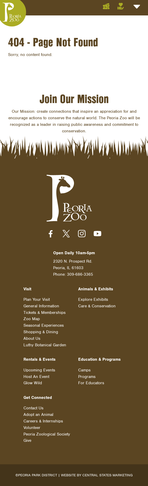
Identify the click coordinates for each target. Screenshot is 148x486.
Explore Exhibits (93, 299)
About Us (31, 338)
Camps (84, 370)
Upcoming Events (39, 370)
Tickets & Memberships (44, 312)
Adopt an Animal (38, 414)
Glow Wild (32, 383)
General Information (41, 306)
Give (27, 440)
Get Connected (37, 397)
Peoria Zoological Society (46, 434)
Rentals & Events (39, 359)
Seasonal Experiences (43, 325)
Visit (27, 289)
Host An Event (36, 376)
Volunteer (31, 427)
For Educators (91, 383)
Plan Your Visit (36, 299)
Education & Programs (99, 359)
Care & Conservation (97, 306)
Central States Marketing (107, 475)
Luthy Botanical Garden (44, 345)
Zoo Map (31, 318)
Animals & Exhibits (95, 289)
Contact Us (33, 408)
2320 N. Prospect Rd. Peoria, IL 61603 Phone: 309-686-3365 (73, 268)
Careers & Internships (43, 421)
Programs (87, 376)
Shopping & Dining (40, 332)
